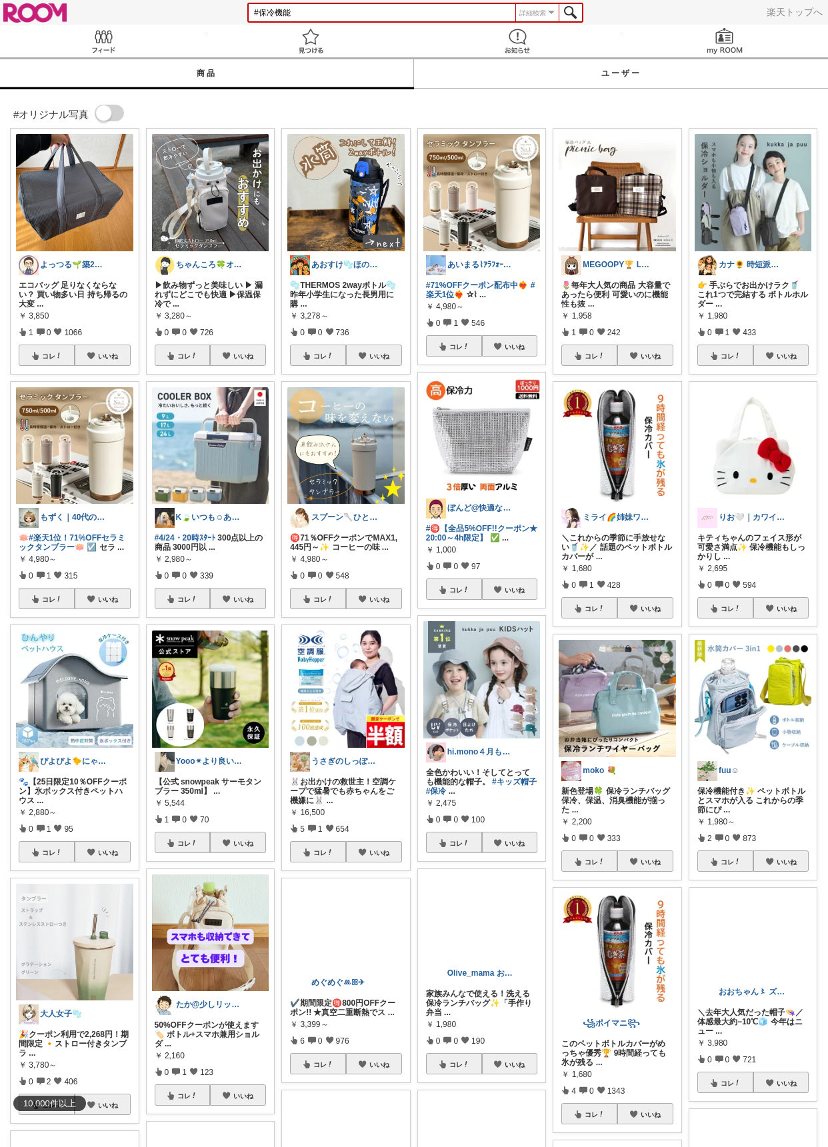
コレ (52, 356)
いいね (108, 356)
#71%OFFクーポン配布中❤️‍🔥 (477, 285)
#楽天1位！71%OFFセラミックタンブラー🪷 (72, 542)
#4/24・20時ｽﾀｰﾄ (185, 538)
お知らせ (517, 41)
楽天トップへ (795, 12)
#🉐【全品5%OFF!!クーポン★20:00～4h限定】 (481, 533)
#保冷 (436, 791)
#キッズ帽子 (514, 781)
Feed (103, 41)
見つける (311, 41)
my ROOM (725, 41)
